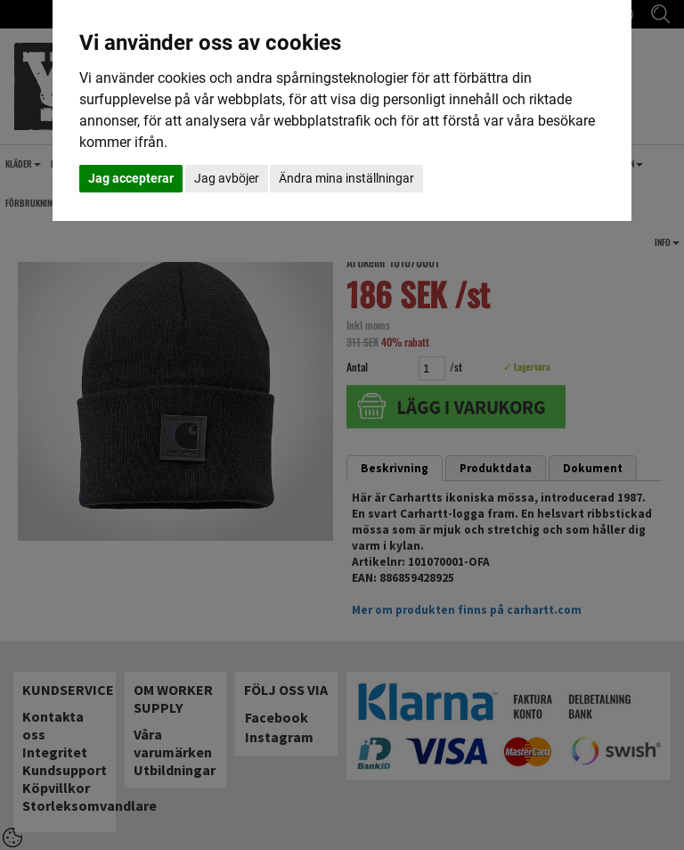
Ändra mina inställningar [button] (346, 178)
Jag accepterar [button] (131, 178)
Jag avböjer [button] (226, 178)
